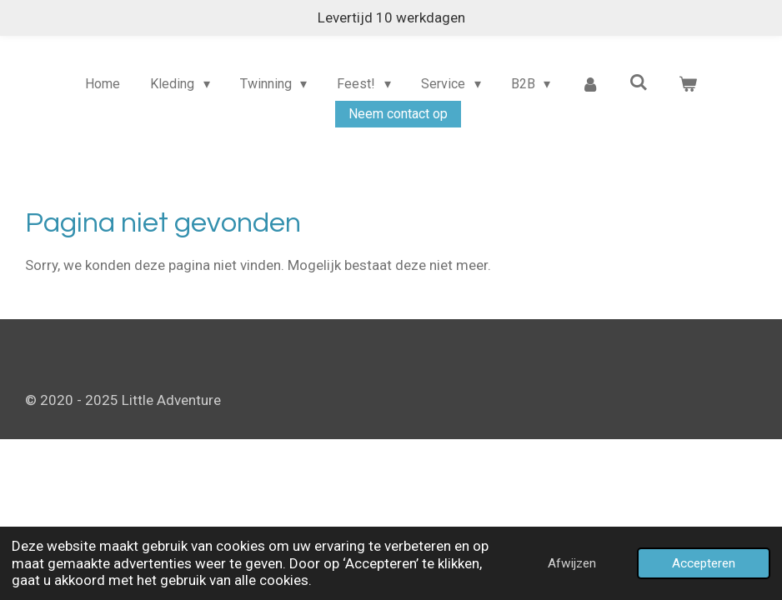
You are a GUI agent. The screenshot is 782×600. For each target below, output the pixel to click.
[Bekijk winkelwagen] (687, 84)
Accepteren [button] (703, 563)
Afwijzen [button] (572, 563)
